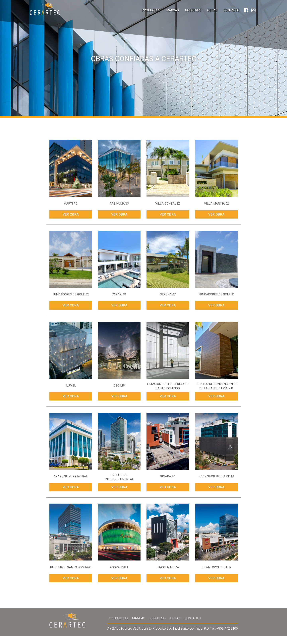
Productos (151, 10)
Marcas (172, 10)
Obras (212, 10)
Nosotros (193, 10)
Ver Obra (71, 214)
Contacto (231, 10)
